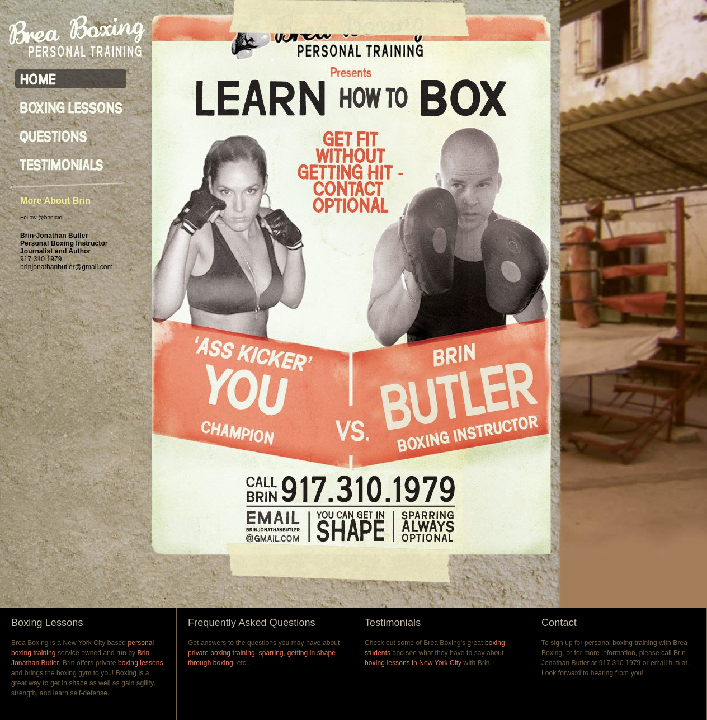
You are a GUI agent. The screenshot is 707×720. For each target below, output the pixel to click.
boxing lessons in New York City (413, 663)
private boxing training (221, 653)
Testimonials (393, 622)
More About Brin (55, 200)
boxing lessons (140, 663)
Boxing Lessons (47, 622)
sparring (271, 653)
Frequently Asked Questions (251, 622)
